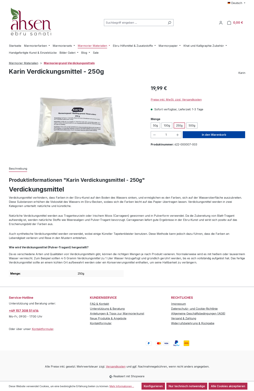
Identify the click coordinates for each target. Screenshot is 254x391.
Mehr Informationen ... (122, 386)
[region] (76, 122)
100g (167, 125)
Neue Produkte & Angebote (108, 318)
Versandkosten (116, 366)
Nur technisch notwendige (187, 386)
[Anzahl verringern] (154, 134)
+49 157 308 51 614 (24, 310)
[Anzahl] (166, 134)
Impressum (178, 304)
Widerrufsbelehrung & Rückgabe (192, 323)
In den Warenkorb (214, 134)
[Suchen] (169, 22)
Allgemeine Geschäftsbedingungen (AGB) (198, 313)
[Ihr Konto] (221, 22)
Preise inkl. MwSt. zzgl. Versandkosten (176, 99)
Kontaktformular (42, 329)
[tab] (18, 169)
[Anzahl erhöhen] (177, 134)
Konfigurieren (153, 386)
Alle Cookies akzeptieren (228, 386)
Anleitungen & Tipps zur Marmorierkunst (117, 313)
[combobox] (135, 22)
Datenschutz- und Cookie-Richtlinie (194, 308)
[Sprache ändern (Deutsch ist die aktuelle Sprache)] (236, 3)
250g (179, 125)
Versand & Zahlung (183, 318)
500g (192, 125)
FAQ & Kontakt (99, 304)
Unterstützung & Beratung (107, 308)
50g (155, 125)
